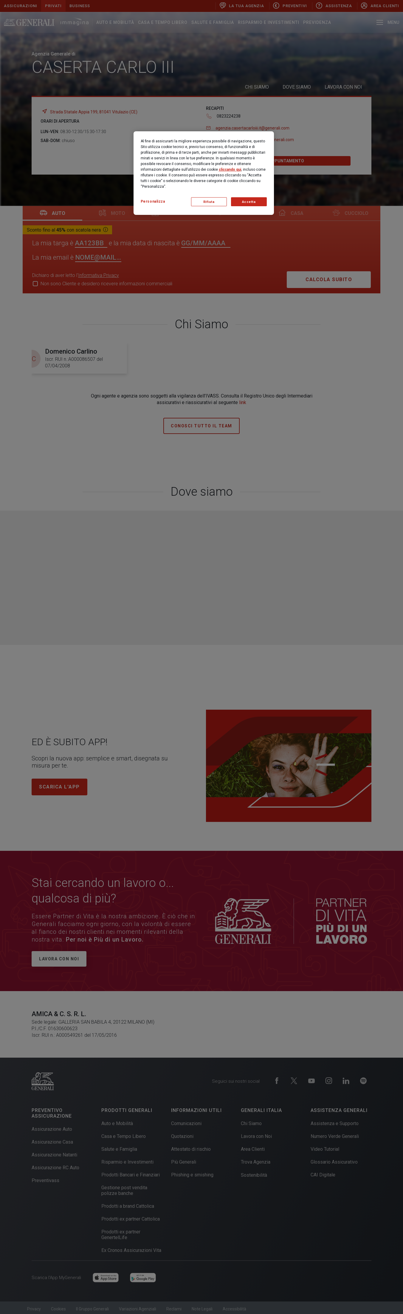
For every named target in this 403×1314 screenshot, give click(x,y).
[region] (204, 173)
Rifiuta (209, 202)
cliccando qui (230, 169)
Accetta (249, 202)
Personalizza (153, 201)
